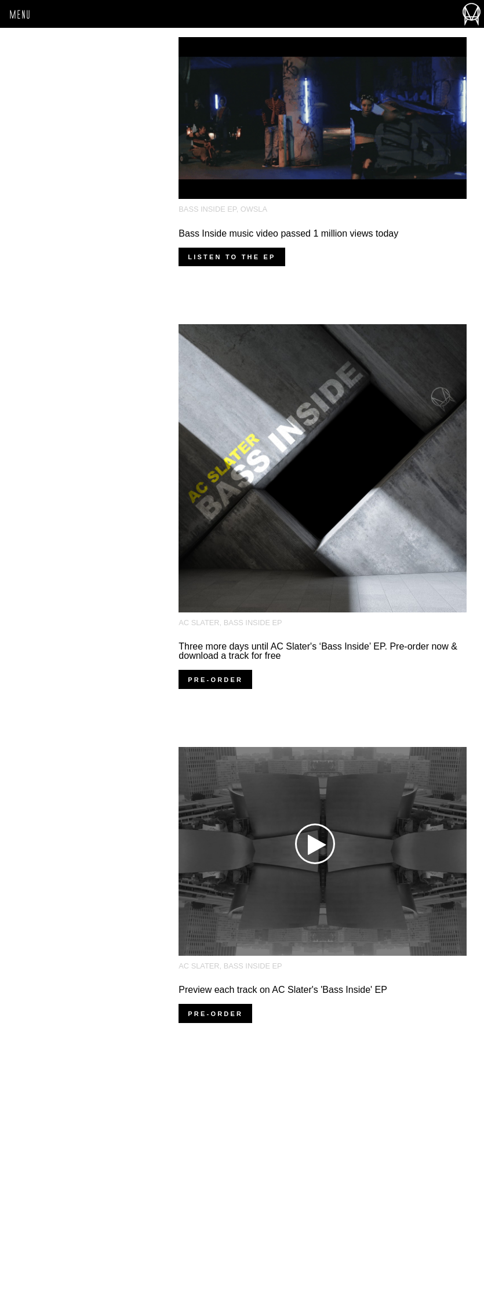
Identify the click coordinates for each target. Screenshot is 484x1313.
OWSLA (254, 209)
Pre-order (215, 679)
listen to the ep (231, 256)
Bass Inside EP (207, 209)
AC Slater (199, 622)
